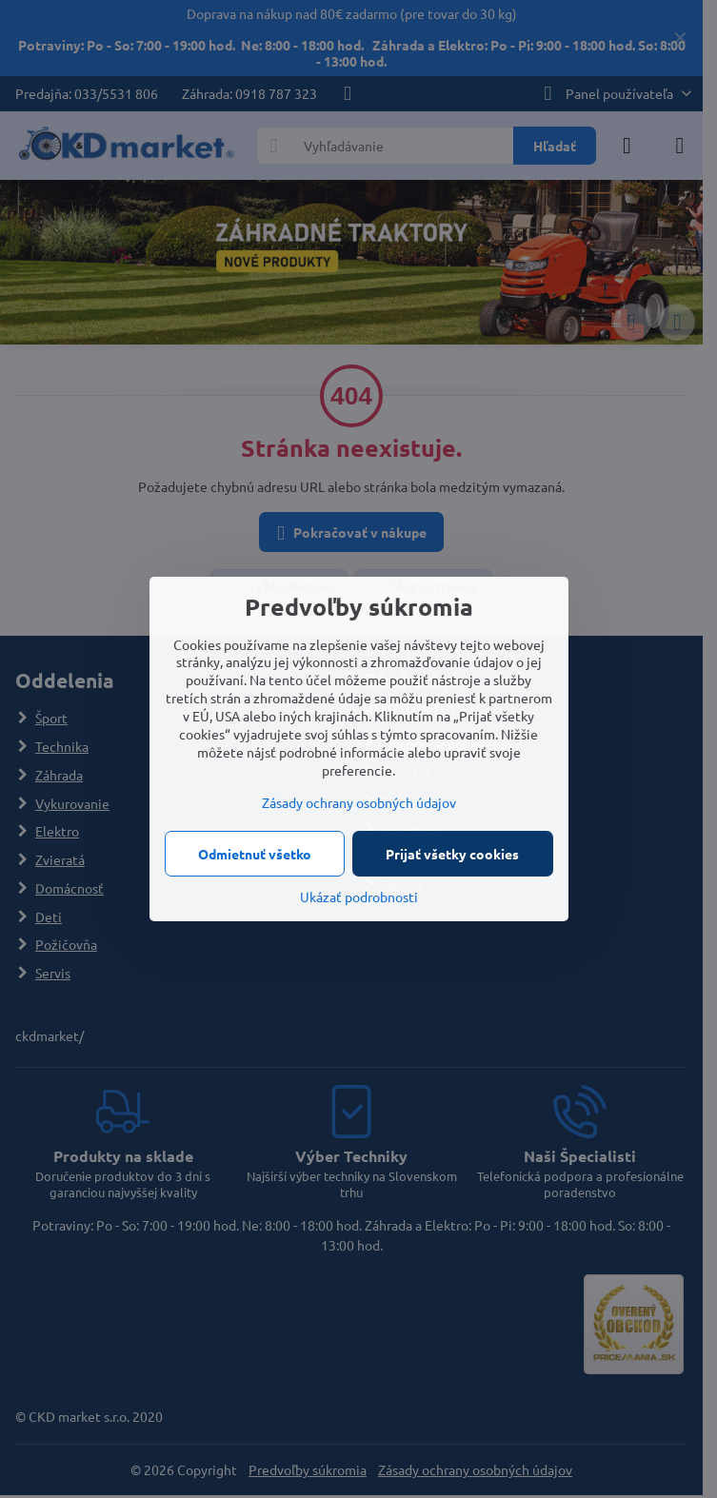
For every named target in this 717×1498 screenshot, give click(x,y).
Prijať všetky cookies (452, 853)
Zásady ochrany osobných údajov (359, 802)
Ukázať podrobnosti (359, 896)
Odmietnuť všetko (254, 853)
